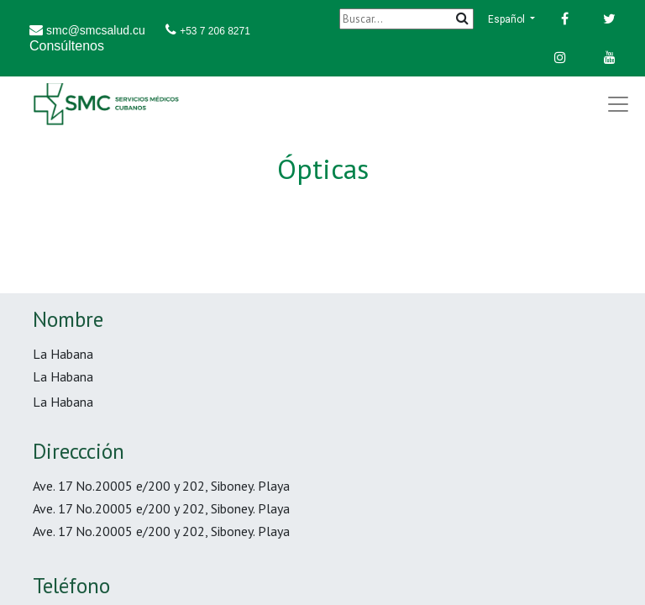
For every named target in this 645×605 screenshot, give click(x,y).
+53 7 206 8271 (215, 31)
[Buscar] (406, 18)
